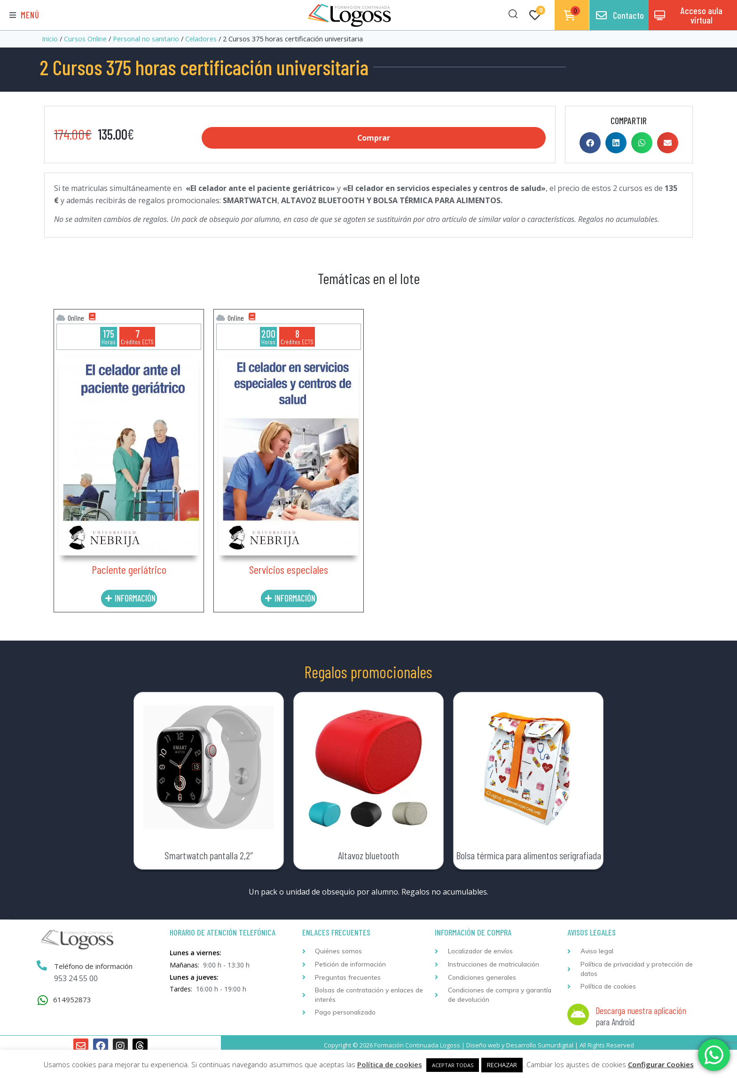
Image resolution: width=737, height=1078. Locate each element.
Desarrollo (521, 1045)
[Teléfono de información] (42, 965)
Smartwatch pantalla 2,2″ (209, 855)
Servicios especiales (288, 569)
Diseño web (483, 1045)
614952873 (72, 999)
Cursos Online (85, 38)
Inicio (50, 38)
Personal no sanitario (146, 38)
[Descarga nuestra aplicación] (578, 1014)
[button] (24, 15)
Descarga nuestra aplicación (641, 1010)
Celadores (201, 38)
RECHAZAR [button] (502, 1065)
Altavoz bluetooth (368, 855)
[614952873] (42, 1000)
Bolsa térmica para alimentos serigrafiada (528, 855)
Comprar (373, 138)
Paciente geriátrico (129, 569)
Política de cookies (389, 1064)
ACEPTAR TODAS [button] (452, 1065)
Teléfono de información (93, 966)
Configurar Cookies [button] (661, 1064)
